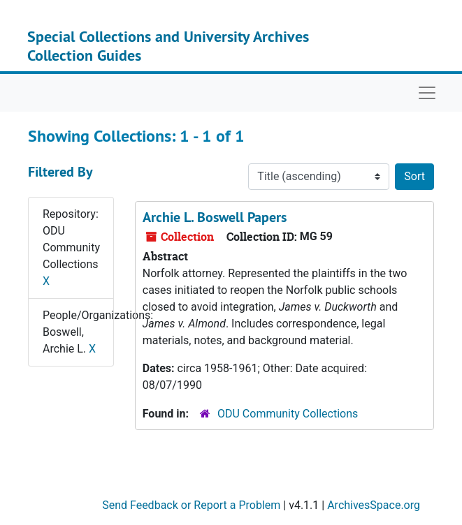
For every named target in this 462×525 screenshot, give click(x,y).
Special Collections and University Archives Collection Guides (168, 45)
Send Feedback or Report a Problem (191, 505)
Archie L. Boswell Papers (215, 217)
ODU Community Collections (287, 413)
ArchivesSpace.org (373, 505)
